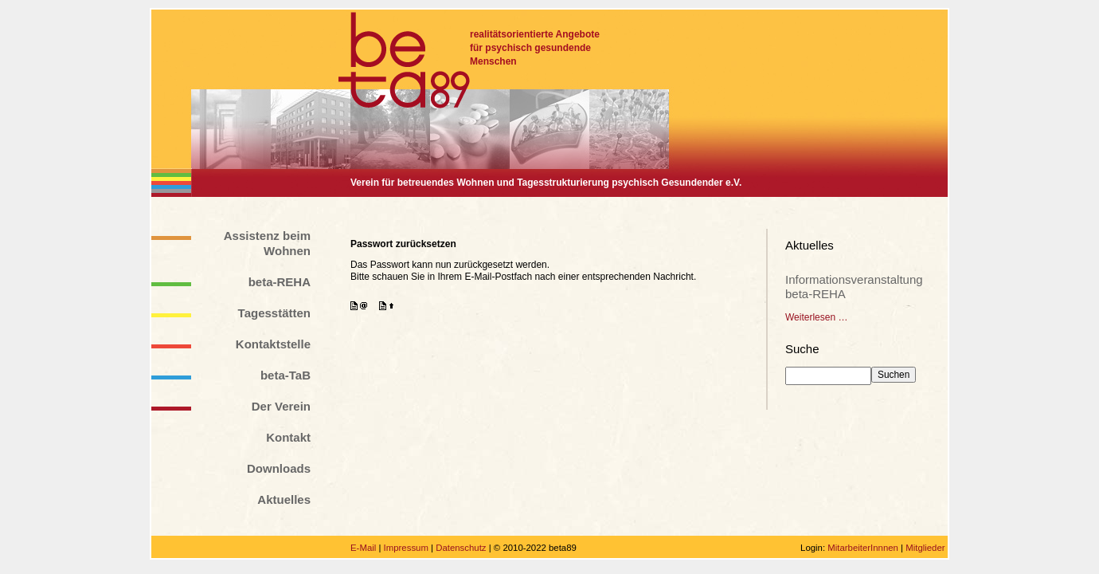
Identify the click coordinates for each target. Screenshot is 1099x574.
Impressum (406, 547)
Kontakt (288, 437)
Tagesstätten (274, 313)
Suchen (893, 374)
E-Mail (363, 547)
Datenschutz (461, 547)
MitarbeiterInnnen (862, 547)
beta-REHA (279, 282)
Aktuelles (284, 499)
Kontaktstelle (273, 344)
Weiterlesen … (816, 317)
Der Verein (281, 406)
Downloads (279, 468)
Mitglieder (925, 547)
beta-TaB (285, 375)
